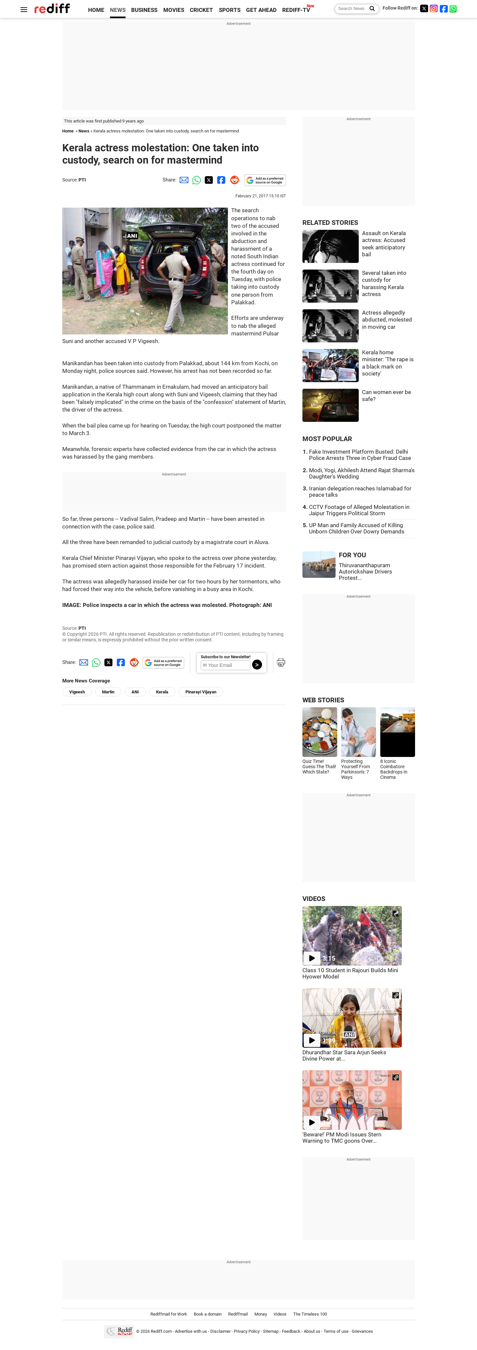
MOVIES (173, 10)
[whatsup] (454, 8)
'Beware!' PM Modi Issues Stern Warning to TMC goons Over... (341, 1137)
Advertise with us (191, 1331)
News (84, 130)
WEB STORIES (323, 700)
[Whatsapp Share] (195, 180)
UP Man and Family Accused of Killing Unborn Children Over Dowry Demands (356, 528)
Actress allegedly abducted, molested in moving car (387, 320)
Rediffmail (238, 1314)
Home (68, 130)
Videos (280, 1314)
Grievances (362, 1331)
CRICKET (201, 10)
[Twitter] (424, 8)
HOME (96, 10)
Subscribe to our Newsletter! (225, 657)
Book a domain (208, 1314)
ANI (135, 691)
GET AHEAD (261, 10)
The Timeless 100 (310, 1314)
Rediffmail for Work (168, 1314)
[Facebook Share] (220, 180)
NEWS (118, 10)
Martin (108, 691)
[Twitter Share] (208, 180)
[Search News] (370, 9)
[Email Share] (183, 180)
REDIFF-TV (296, 10)
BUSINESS (144, 10)
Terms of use (336, 1331)
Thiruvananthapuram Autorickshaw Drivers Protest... (365, 571)
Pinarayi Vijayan (201, 691)
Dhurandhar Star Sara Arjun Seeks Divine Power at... (344, 1055)
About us (312, 1331)
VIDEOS (313, 899)
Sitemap (271, 1331)
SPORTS (229, 10)
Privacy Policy (247, 1331)
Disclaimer (220, 1331)
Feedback (291, 1331)
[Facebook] (444, 8)
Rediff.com (161, 1331)
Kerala (162, 691)
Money (260, 1314)
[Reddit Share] (233, 180)
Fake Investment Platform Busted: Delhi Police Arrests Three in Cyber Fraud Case (360, 455)
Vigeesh (77, 691)
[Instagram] (434, 8)
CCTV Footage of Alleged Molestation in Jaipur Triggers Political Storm (359, 510)
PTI (82, 179)
